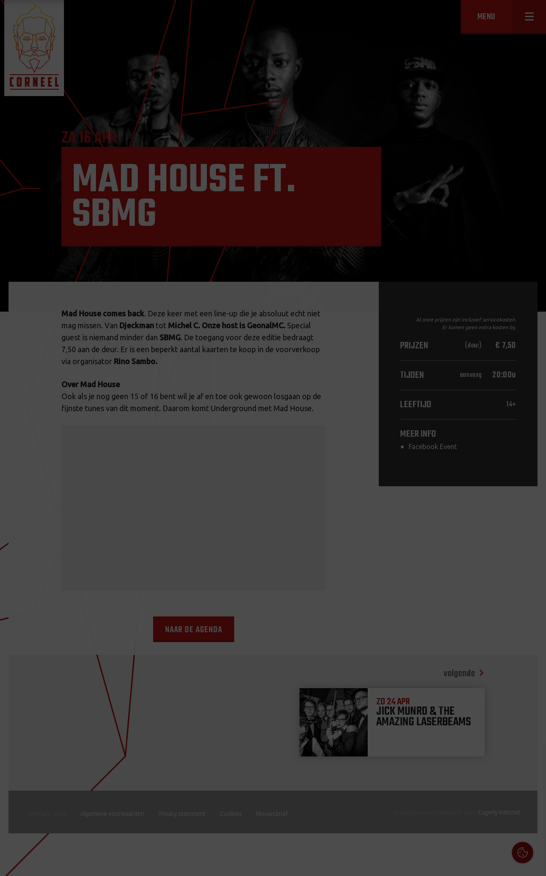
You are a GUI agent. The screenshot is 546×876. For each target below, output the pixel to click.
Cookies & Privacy (442, 760)
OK (533, 863)
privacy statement (503, 783)
